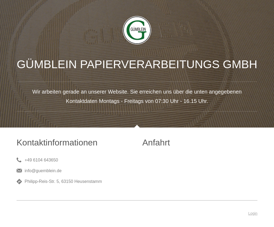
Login (252, 213)
